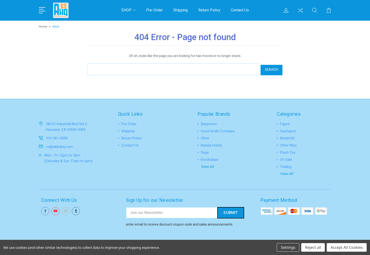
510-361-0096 (57, 136)
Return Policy (209, 10)
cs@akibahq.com (59, 144)
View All (207, 165)
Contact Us (240, 10)
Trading (285, 165)
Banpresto (209, 122)
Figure (285, 122)
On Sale (286, 158)
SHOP (128, 10)
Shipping (180, 10)
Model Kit (287, 136)
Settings (288, 247)
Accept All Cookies (347, 247)
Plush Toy (287, 150)
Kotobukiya (209, 158)
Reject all (313, 247)
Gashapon (288, 129)
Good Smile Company (218, 129)
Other (205, 136)
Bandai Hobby (211, 143)
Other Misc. (289, 143)
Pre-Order (154, 10)
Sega (205, 150)
